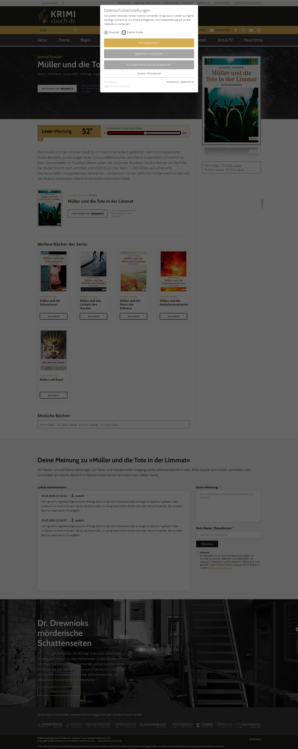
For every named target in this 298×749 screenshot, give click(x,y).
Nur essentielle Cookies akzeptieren (149, 65)
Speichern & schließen (149, 54)
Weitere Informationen (149, 73)
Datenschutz (187, 82)
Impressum (173, 82)
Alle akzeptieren (149, 43)
